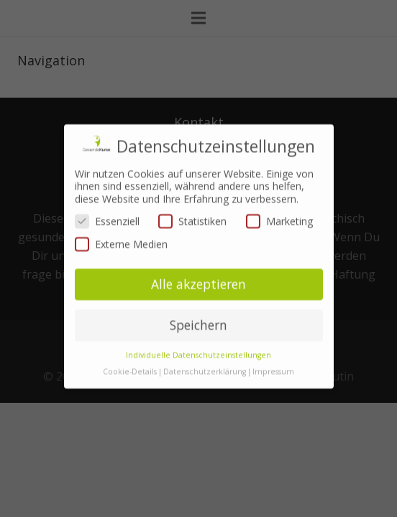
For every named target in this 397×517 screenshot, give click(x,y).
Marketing (279, 207)
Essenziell (107, 207)
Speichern (198, 311)
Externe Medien (121, 230)
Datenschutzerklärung (204, 358)
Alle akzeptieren (198, 270)
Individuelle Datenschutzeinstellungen (198, 341)
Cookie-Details (130, 358)
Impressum (273, 358)
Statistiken (192, 207)
